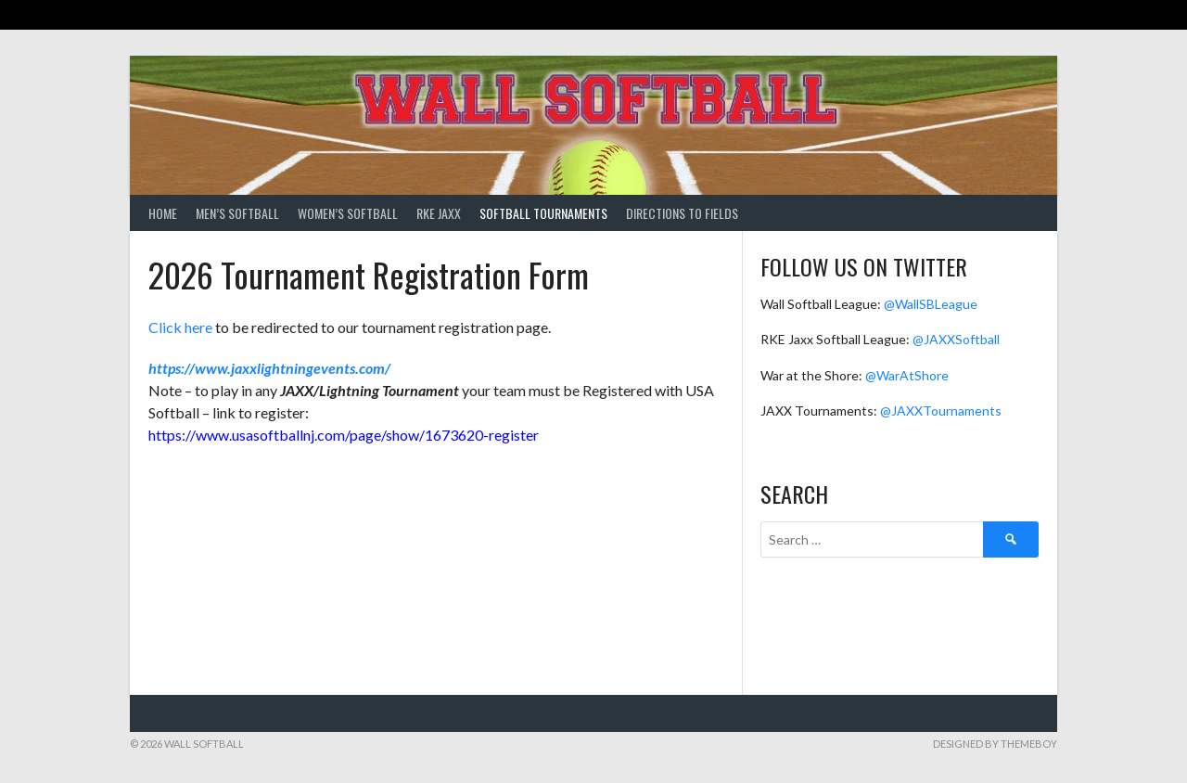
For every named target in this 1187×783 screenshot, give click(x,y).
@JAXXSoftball (956, 339)
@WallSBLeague (930, 304)
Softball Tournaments (543, 213)
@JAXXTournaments (941, 410)
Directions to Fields (682, 213)
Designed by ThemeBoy (995, 744)
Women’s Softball (348, 213)
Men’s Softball (237, 213)
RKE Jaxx (438, 213)
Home (162, 213)
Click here (180, 327)
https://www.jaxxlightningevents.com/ (269, 368)
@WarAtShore (907, 375)
